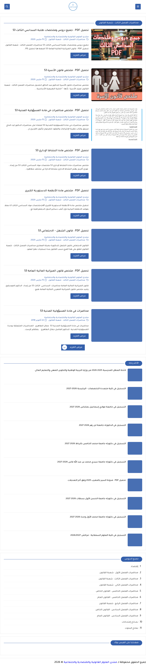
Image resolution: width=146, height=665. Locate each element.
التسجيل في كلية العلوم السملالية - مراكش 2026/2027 (98, 535)
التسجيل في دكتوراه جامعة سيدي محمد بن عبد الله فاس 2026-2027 (91, 462)
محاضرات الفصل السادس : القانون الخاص (117, 610)
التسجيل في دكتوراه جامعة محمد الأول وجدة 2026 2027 (98, 517)
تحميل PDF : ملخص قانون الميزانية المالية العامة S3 (56, 271)
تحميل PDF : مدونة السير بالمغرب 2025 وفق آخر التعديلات (97, 480)
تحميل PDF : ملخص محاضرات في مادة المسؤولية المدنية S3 (52, 110)
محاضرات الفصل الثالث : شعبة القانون (68, 39)
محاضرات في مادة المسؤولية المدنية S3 (64, 311)
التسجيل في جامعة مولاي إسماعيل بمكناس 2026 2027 (98, 407)
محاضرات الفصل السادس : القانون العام (117, 616)
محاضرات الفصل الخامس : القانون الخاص (117, 591)
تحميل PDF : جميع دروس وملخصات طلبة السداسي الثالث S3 (51, 30)
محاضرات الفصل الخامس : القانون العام (117, 597)
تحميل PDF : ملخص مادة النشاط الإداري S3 (62, 150)
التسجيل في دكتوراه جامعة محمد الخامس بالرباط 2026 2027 (95, 444)
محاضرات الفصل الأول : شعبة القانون (119, 573)
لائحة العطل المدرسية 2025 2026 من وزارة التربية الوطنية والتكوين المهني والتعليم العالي (80, 370)
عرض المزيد (79, 55)
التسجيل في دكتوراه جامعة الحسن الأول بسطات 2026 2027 (96, 499)
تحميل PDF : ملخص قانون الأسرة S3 (66, 70)
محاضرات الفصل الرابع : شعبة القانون (118, 604)
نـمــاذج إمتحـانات (130, 622)
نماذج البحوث (131, 628)
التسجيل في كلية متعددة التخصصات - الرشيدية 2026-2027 (96, 389)
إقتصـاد (134, 567)
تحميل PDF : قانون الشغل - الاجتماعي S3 (63, 231)
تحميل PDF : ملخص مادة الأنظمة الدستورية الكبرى (57, 190)
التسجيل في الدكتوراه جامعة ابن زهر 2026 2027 (102, 425)
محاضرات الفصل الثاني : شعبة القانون (118, 585)
